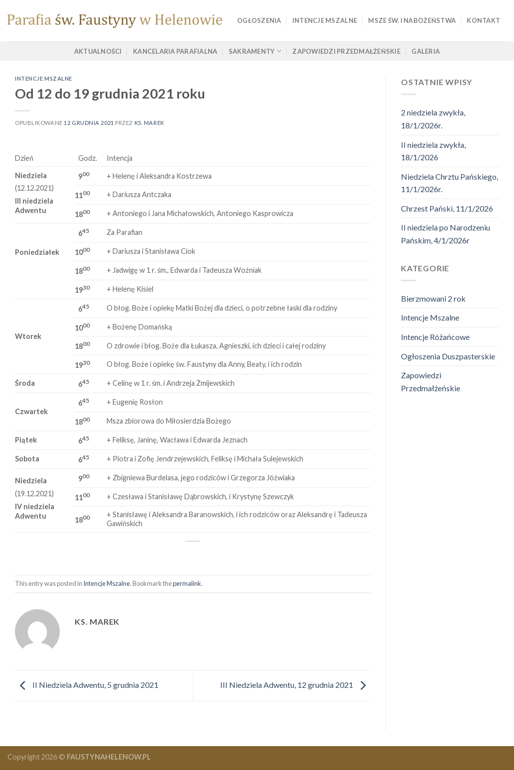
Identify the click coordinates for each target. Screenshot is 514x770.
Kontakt (483, 20)
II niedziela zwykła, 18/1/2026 (433, 151)
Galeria (425, 51)
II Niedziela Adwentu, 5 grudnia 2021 (86, 684)
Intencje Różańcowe (435, 336)
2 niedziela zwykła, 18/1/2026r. (433, 119)
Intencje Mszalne (324, 20)
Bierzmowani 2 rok (433, 298)
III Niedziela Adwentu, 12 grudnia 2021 (295, 684)
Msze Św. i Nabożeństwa (412, 20)
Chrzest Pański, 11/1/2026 (447, 208)
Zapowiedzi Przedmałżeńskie (346, 51)
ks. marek (149, 122)
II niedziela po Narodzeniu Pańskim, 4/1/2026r (445, 233)
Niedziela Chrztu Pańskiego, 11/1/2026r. (449, 183)
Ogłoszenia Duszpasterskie (448, 356)
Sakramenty (255, 51)
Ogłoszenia (259, 20)
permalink (187, 583)
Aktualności (98, 51)
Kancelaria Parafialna (175, 51)
